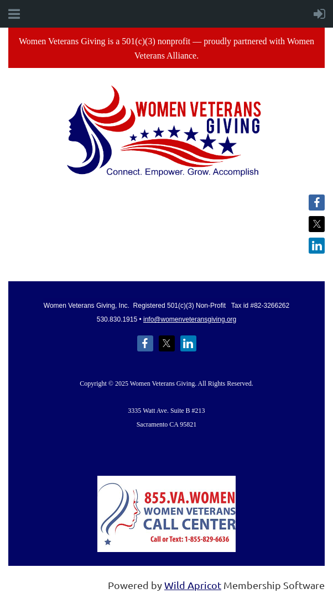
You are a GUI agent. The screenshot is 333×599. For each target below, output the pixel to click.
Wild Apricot (192, 585)
